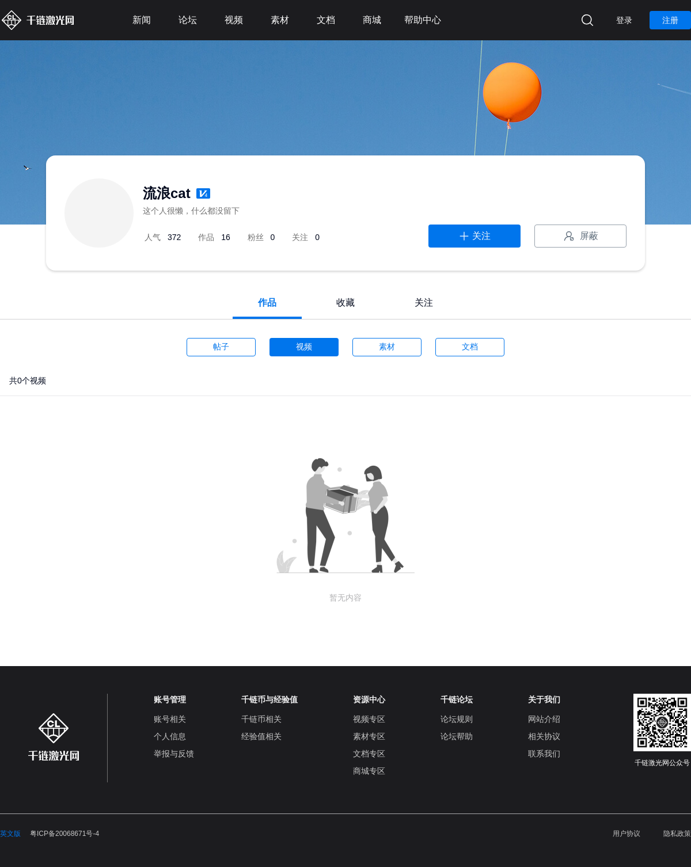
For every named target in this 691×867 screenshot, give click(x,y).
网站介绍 (544, 719)
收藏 (345, 302)
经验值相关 (261, 736)
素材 (280, 20)
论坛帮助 (457, 736)
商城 (372, 20)
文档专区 (369, 753)
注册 (670, 20)
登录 (624, 20)
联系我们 (544, 753)
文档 (326, 20)
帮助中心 (422, 20)
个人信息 (170, 736)
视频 (234, 20)
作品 (267, 302)
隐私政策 (677, 834)
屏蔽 (580, 236)
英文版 (10, 834)
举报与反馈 (174, 753)
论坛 (188, 20)
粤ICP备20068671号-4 (64, 834)
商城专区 (369, 770)
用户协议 (626, 834)
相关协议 (544, 736)
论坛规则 (457, 719)
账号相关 (170, 719)
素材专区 (369, 736)
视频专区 (369, 719)
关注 (474, 236)
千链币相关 (261, 719)
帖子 (221, 346)
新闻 (141, 20)
